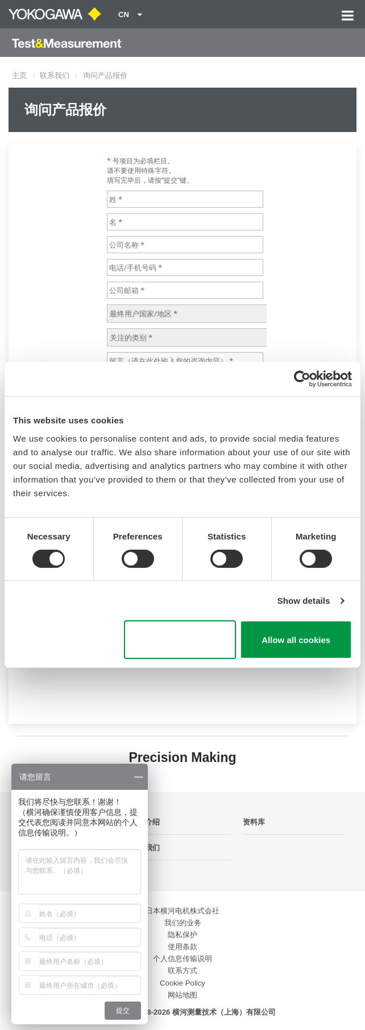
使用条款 (182, 946)
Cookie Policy (182, 983)
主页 (19, 75)
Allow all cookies (296, 640)
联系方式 (182, 970)
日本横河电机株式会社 (182, 911)
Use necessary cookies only (180, 639)
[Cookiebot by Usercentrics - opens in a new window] (302, 379)
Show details (303, 600)
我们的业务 (182, 922)
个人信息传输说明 (182, 958)
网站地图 (182, 995)
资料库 (254, 822)
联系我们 (54, 75)
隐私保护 (182, 934)
